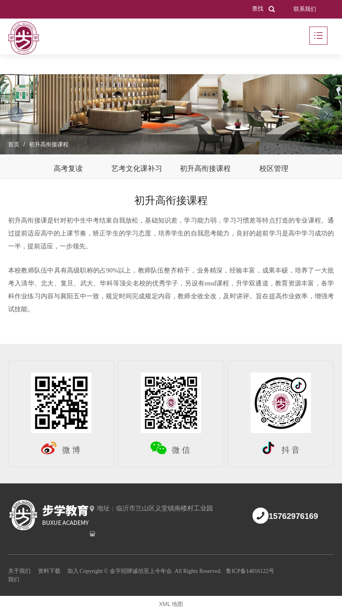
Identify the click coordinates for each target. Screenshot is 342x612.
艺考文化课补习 (136, 168)
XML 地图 (171, 604)
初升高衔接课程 (205, 168)
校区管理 (273, 168)
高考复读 (68, 168)
